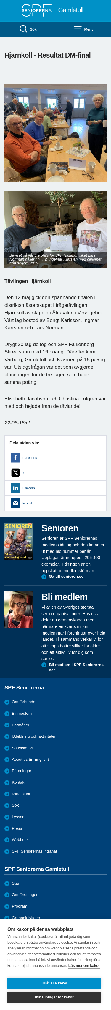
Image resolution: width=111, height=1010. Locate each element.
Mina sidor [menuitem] (21, 794)
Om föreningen (25, 894)
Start (16, 883)
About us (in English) (30, 759)
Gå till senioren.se (66, 576)
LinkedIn (28, 488)
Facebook (29, 458)
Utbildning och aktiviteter (34, 736)
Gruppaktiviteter (26, 918)
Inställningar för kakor (54, 997)
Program (19, 906)
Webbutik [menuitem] (20, 839)
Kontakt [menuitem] (18, 782)
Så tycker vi (22, 748)
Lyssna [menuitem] (18, 817)
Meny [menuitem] (83, 29)
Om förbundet (24, 702)
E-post (27, 503)
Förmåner (20, 725)
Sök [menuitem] (27, 29)
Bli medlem (22, 713)
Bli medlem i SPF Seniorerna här (76, 667)
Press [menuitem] (17, 828)
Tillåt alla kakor (54, 983)
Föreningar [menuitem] (21, 770)
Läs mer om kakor (84, 965)
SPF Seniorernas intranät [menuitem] (34, 851)
